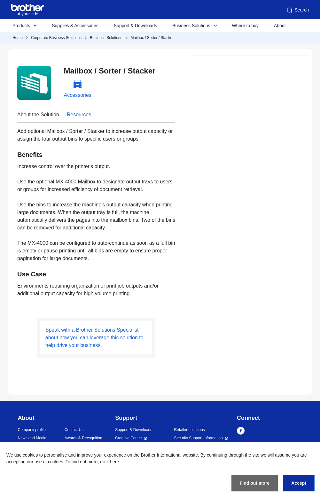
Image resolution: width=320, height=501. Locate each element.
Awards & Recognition (83, 438)
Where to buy (245, 25)
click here (109, 461)
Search (297, 10)
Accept (298, 483)
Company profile (32, 430)
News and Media (32, 438)
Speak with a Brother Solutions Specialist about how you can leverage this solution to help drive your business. (94, 337)
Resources (79, 114)
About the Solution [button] (38, 114)
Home (17, 37)
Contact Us (74, 430)
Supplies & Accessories (75, 25)
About (280, 25)
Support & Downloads (135, 25)
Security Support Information (198, 438)
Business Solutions (106, 37)
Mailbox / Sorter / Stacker (152, 37)
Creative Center (128, 438)
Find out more (254, 483)
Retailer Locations (189, 430)
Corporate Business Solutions (56, 37)
